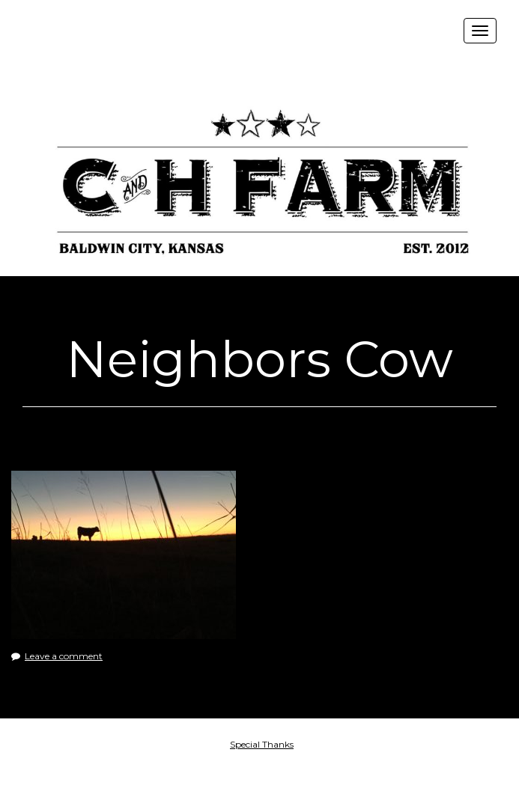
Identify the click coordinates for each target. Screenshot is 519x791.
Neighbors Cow (259, 359)
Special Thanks (262, 744)
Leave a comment (64, 656)
